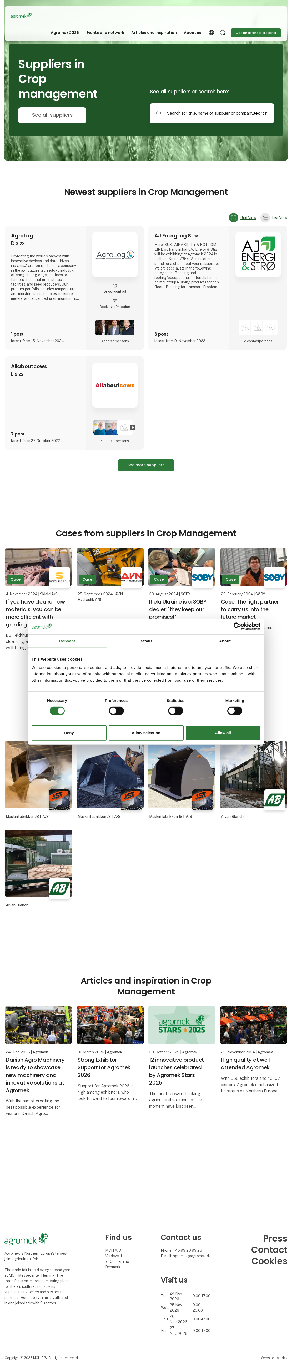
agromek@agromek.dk (192, 1256)
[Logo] (32, 15)
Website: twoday (274, 1358)
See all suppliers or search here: (189, 91)
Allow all (223, 733)
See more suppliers (146, 465)
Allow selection (146, 733)
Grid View (242, 217)
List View (273, 217)
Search (260, 113)
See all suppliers (52, 115)
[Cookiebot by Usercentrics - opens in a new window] (237, 626)
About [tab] (225, 641)
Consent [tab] (67, 641)
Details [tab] (146, 641)
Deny (69, 733)
